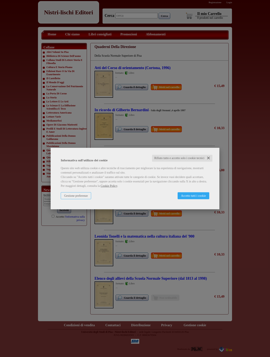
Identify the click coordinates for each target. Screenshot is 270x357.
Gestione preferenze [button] (76, 195)
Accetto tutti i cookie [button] (193, 195)
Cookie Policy (109, 185)
